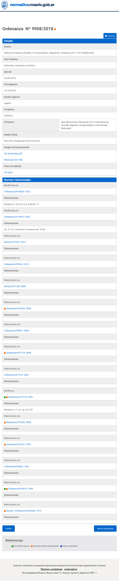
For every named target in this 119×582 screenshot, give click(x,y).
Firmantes (9, 121)
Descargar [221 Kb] (13, 159)
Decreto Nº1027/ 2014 (15, 241)
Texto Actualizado (12, 166)
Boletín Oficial (10, 134)
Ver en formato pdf (13, 153)
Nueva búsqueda (105, 528)
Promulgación (11, 84)
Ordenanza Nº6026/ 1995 (16, 466)
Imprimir (110, 36)
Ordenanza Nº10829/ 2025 (17, 191)
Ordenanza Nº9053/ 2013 (16, 264)
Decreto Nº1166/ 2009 (15, 286)
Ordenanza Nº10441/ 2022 (17, 216)
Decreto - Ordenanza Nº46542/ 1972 (23, 510)
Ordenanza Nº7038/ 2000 (18, 422)
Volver (9, 528)
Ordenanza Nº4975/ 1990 (20, 488)
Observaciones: (11, 197)
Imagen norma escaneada (16, 147)
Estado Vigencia (12, 96)
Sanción (8, 71)
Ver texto (8, 172)
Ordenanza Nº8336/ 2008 (18, 308)
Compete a (9, 109)
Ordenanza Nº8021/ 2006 (16, 330)
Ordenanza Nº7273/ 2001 (16, 374)
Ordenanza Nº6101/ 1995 (18, 444)
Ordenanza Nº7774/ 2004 (18, 352)
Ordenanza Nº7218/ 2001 (20, 396)
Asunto (7, 46)
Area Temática (11, 59)
